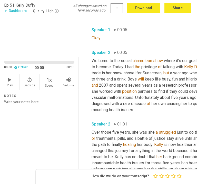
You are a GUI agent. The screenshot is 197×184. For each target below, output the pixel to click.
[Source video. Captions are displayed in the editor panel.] (39, 36)
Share (178, 8)
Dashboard (15, 11)
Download (143, 8)
